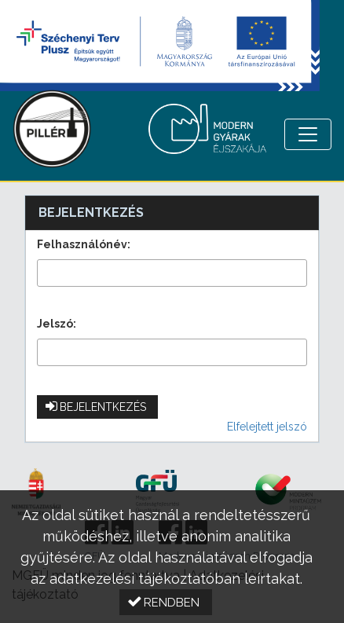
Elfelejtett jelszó (267, 426)
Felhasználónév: (83, 244)
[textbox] (172, 273)
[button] (97, 407)
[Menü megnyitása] (307, 134)
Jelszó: (56, 323)
